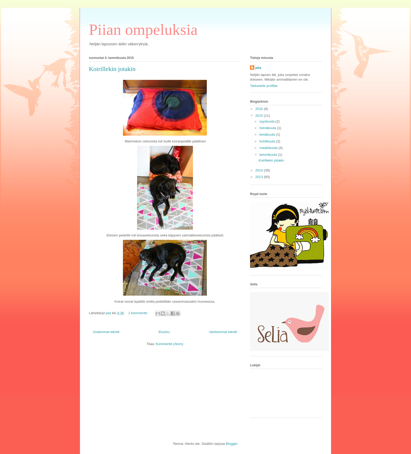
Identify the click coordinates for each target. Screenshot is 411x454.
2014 (259, 170)
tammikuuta (268, 155)
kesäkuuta (267, 134)
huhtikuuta (267, 141)
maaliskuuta (269, 148)
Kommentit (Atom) (169, 344)
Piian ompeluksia (143, 29)
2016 (259, 109)
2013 (259, 177)
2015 (259, 116)
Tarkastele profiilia (263, 86)
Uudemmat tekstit (106, 332)
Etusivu (164, 332)
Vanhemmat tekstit (223, 332)
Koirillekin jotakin (112, 68)
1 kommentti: (138, 313)
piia (258, 68)
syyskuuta (267, 121)
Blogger (231, 444)
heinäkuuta (268, 128)
